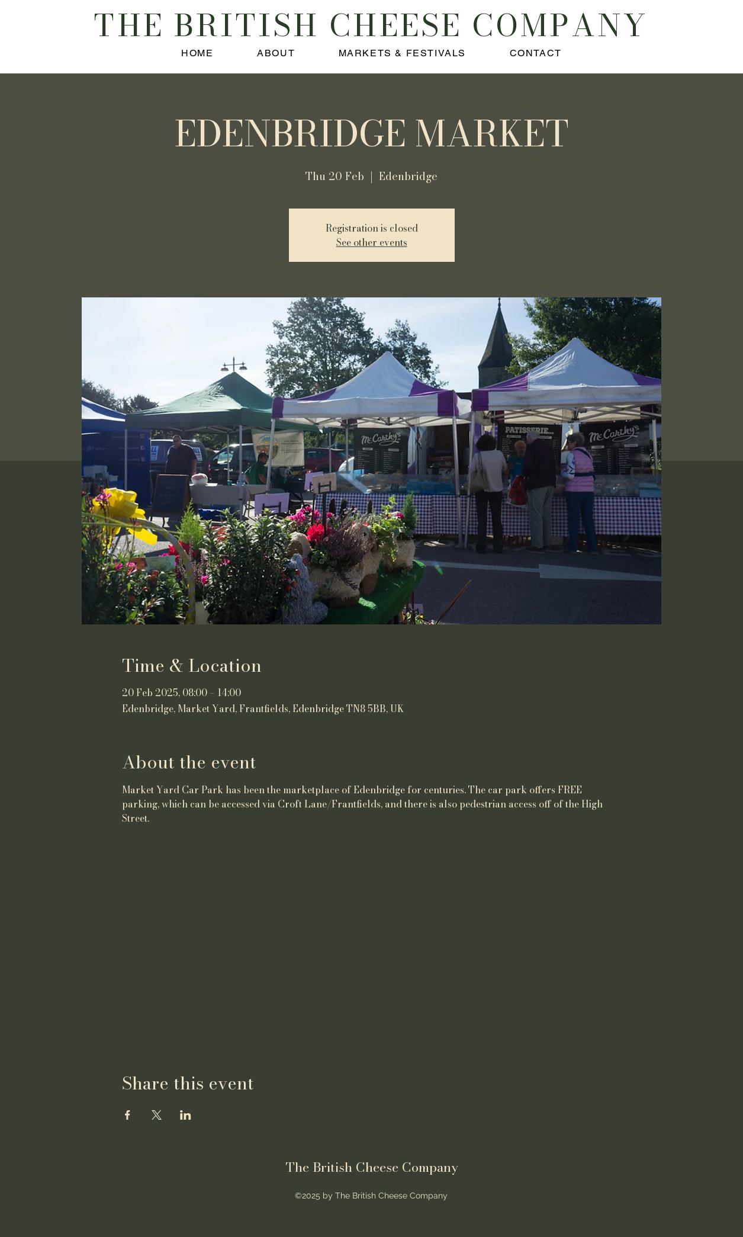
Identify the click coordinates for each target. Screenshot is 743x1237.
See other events (371, 242)
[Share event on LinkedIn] (185, 1115)
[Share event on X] (156, 1115)
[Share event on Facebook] (127, 1115)
